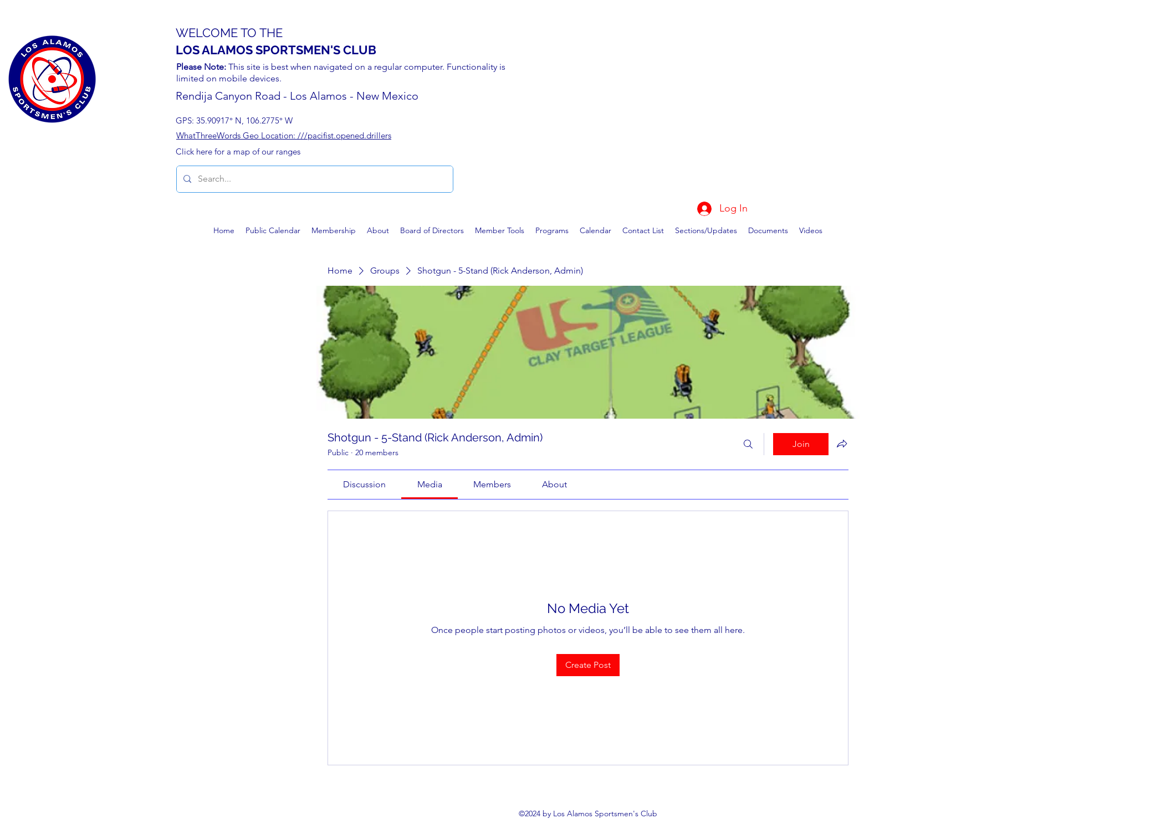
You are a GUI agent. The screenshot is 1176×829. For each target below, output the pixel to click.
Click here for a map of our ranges (238, 151)
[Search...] (314, 179)
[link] (364, 484)
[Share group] (841, 443)
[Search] (748, 444)
